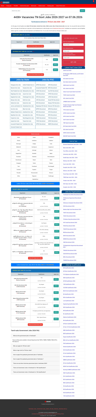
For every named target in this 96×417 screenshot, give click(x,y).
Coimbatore (34, 140)
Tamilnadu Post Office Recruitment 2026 (73, 194)
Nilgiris (51, 153)
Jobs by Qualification (73, 265)
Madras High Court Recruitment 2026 (72, 209)
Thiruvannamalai (34, 172)
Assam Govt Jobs (27, 94)
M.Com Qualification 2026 (69, 363)
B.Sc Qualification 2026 (68, 376)
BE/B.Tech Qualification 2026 (70, 291)
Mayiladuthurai (35, 179)
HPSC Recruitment (40, 97)
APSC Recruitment (52, 85)
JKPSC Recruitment (52, 97)
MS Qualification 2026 (68, 310)
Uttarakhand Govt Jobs (28, 106)
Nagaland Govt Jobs (15, 97)
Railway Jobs (50, 6)
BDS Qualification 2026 (68, 333)
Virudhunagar (51, 176)
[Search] (45, 10)
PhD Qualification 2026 (68, 343)
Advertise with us (63, 408)
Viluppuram (34, 176)
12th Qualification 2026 (68, 284)
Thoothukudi (34, 166)
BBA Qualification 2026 (68, 382)
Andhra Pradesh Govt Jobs (28, 85)
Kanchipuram (34, 147)
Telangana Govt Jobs (16, 85)
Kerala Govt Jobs (27, 103)
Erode (51, 143)
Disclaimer (49, 414)
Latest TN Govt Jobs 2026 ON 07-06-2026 (35, 183)
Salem (51, 159)
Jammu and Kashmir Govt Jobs (16, 106)
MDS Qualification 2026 (69, 277)
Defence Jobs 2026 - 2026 (69, 170)
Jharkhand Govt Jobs (28, 112)
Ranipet (34, 159)
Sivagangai (18, 163)
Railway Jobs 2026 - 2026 (69, 161)
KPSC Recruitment (40, 103)
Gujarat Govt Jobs (15, 121)
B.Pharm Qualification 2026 (69, 323)
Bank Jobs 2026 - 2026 (68, 147)
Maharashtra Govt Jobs (28, 91)
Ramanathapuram (51, 156)
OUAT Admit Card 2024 (68, 119)
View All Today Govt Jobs (35, 258)
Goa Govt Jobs (14, 109)
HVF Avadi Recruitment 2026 (70, 222)
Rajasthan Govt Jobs (16, 115)
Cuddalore (51, 140)
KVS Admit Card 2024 (68, 78)
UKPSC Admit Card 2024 (69, 132)
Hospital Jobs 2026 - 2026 (69, 167)
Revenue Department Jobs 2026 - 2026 (72, 144)
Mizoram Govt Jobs (15, 88)
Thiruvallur (19, 172)
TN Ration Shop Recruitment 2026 (71, 219)
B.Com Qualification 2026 (69, 353)
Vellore (18, 176)
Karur (19, 150)
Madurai (51, 150)
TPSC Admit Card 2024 (68, 109)
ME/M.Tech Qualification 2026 (70, 366)
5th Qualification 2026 (68, 386)
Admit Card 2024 (67, 70)
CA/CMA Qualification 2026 (69, 287)
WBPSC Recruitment (53, 124)
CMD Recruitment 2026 (68, 242)
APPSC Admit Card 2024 (69, 113)
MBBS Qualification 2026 (69, 359)
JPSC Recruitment (40, 100)
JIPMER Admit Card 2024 (69, 101)
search (82, 10)
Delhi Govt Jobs (26, 100)
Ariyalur (34, 137)
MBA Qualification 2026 (69, 330)
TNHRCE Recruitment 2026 (69, 260)
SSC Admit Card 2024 (68, 129)
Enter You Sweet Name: (68, 41)
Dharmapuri (18, 143)
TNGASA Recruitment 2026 (69, 250)
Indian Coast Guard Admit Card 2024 (72, 91)
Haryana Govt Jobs (27, 88)
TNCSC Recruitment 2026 (69, 216)
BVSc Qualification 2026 (69, 297)
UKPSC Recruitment (53, 121)
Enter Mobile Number (68, 48)
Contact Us (35, 414)
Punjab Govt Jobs (15, 118)
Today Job (8, 6)
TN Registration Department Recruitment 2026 (73, 246)
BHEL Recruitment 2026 (69, 257)
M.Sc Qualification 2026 (69, 356)
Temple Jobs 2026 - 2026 (69, 180)
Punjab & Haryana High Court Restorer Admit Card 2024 (72, 105)
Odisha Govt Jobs (15, 103)
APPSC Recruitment (40, 85)
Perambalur (18, 156)
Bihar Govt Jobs (26, 109)
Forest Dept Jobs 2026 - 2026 (70, 174)
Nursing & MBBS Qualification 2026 (71, 369)
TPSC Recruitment (52, 118)
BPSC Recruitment (52, 88)
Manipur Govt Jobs (15, 100)
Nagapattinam (18, 153)
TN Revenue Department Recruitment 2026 (72, 198)
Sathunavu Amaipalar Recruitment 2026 (72, 203)
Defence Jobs (41, 6)
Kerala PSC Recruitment (53, 100)
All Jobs (51, 408)
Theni (18, 166)
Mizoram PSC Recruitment (53, 106)
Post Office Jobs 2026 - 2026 (70, 151)
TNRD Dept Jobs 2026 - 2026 (70, 177)
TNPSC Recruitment (41, 118)
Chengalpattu (51, 137)
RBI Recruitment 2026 (68, 232)
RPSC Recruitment (52, 115)
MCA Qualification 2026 (69, 307)
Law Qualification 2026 (68, 300)
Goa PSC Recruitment (53, 91)
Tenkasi (34, 163)
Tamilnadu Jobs (32, 408)
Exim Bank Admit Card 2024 (70, 82)
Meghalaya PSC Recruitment (41, 106)
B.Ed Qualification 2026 (68, 392)
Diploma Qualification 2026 (69, 317)
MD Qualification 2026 (68, 268)
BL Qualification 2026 (68, 314)
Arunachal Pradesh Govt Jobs (16, 124)
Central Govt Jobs (41, 408)
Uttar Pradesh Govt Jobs (16, 91)
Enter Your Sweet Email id (69, 54)
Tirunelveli (19, 169)
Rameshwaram (18, 159)
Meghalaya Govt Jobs (16, 94)
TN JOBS (16, 6)
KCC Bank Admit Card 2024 (69, 126)
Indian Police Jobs (60, 6)
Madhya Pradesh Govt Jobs (16, 112)
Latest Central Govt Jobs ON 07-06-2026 (35, 265)
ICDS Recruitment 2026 (68, 206)
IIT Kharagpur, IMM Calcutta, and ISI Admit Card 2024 (73, 74)
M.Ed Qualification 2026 (69, 350)
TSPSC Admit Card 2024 (69, 95)
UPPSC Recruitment (40, 124)
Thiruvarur (51, 172)
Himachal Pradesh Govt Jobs (16, 127)
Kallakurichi (18, 147)
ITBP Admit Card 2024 (68, 123)
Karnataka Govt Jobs (28, 115)
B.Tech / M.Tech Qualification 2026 (71, 327)
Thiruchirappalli (51, 166)
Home (2, 6)
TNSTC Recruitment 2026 (69, 212)
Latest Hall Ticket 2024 (73, 67)
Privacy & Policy (56, 414)
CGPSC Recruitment (41, 91)
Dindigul (34, 143)
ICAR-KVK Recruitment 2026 (70, 253)
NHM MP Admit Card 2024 (69, 136)
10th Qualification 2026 (68, 396)
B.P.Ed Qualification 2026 (69, 281)
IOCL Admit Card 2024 (68, 88)
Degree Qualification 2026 (69, 336)
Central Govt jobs (24, 6)
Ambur (18, 137)
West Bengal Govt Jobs (28, 118)
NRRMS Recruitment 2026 (69, 239)
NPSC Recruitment (40, 112)
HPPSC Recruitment (53, 94)
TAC (62, 414)
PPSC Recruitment (40, 115)
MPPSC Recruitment (41, 109)
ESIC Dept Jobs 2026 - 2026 (70, 183)
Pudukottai (34, 156)
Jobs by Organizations (73, 192)
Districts (56, 408)
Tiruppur (51, 169)
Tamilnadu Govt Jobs (28, 124)
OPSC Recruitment (52, 112)
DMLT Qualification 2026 (69, 373)
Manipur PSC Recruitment (53, 103)
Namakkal (34, 153)
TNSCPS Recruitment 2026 (69, 229)
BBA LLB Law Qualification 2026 (71, 340)
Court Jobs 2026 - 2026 (69, 164)
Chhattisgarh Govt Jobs (28, 97)
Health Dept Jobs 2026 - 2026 (70, 157)
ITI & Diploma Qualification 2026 (71, 274)
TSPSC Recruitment (40, 121)
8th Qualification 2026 (68, 320)
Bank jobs (33, 6)
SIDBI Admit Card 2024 (68, 85)
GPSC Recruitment (40, 94)
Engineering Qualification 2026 (70, 304)
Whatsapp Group (42, 414)
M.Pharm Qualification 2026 (70, 271)
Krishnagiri (34, 150)
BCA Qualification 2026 (68, 379)
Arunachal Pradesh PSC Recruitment (41, 88)
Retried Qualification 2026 (69, 346)
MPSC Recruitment (52, 109)
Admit (47, 408)
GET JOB (73, 62)
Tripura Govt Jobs (27, 121)
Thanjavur (51, 163)
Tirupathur (34, 169)
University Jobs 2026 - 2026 (70, 154)
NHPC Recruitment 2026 (69, 235)
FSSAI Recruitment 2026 (69, 225)
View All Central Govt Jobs (35, 324)
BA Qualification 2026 (68, 294)
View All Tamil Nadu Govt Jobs (35, 46)
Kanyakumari (51, 147)
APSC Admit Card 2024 (68, 116)
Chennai (18, 140)
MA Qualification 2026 (68, 389)
